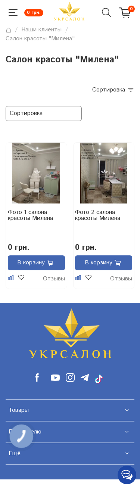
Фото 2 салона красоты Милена (97, 216)
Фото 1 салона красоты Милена (30, 216)
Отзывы (54, 279)
